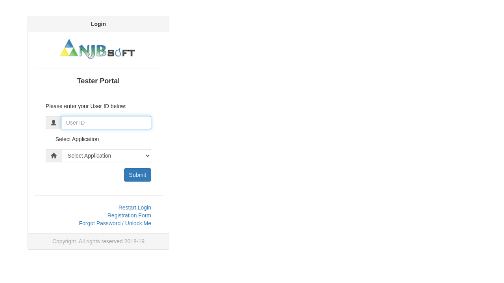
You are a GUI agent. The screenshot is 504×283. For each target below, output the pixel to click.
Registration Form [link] (129, 215)
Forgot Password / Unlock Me (115, 223)
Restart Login (135, 207)
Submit (137, 175)
